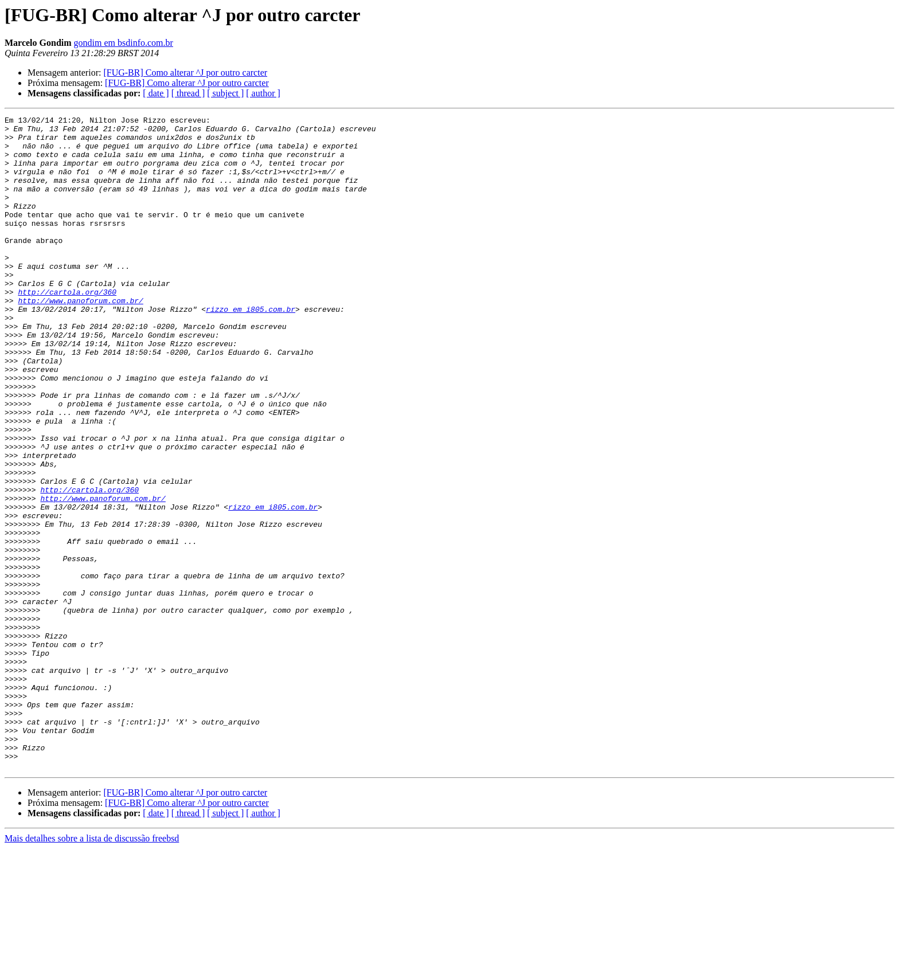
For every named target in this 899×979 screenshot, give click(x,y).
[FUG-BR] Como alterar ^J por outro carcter (185, 72)
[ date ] (156, 93)
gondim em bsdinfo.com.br (123, 43)
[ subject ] (225, 93)
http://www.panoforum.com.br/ (80, 338)
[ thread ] (188, 93)
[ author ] (263, 93)
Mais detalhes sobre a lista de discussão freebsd (92, 969)
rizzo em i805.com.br (250, 348)
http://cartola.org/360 (67, 328)
